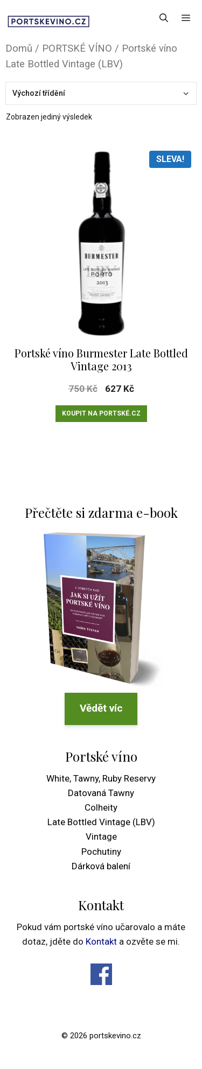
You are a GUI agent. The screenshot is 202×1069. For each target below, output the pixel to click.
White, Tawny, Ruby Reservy (101, 778)
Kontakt (101, 941)
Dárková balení (101, 866)
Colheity (101, 807)
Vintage (101, 836)
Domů (18, 48)
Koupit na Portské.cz (101, 413)
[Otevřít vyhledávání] (164, 17)
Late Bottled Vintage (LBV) (101, 822)
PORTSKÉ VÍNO (77, 48)
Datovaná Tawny (101, 792)
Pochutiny (101, 851)
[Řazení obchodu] (101, 93)
